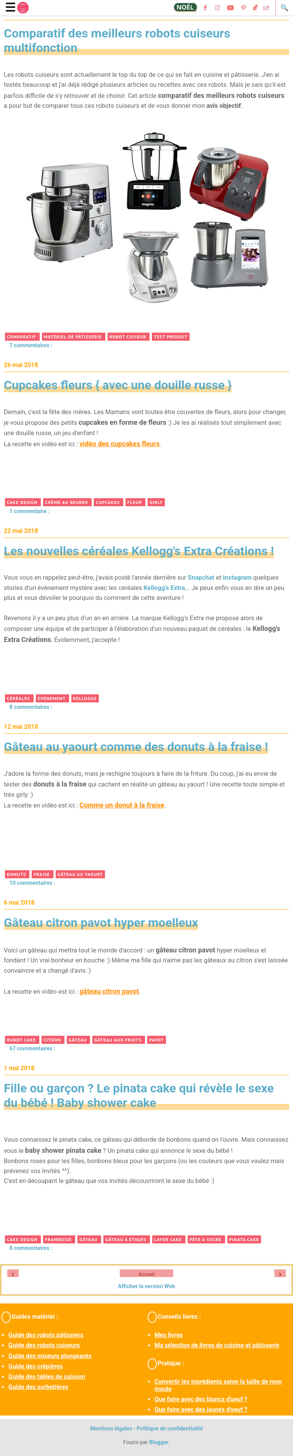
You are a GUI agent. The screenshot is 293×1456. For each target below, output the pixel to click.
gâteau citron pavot (109, 991)
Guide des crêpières (35, 1366)
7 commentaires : (30, 345)
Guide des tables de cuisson (46, 1376)
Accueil (146, 1274)
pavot (156, 1040)
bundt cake (22, 1040)
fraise (42, 874)
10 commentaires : (32, 883)
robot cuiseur (128, 337)
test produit (170, 337)
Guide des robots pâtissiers (45, 1335)
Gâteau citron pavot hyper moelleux (101, 922)
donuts (17, 874)
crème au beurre (67, 502)
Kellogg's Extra (164, 588)
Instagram (237, 577)
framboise (59, 1239)
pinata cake (244, 1239)
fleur (135, 502)
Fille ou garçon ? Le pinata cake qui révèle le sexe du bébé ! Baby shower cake (139, 1095)
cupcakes (108, 502)
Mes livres (169, 1335)
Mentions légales (111, 1428)
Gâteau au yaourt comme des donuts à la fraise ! (136, 746)
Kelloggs (85, 698)
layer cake (169, 1239)
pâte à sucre (206, 1239)
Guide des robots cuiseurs (44, 1345)
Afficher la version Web (146, 1286)
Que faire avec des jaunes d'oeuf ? (201, 1409)
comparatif (22, 337)
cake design (23, 502)
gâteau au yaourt (80, 874)
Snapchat (201, 577)
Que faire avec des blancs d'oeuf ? (201, 1399)
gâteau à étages (126, 1239)
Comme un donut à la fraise (121, 805)
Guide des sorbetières (38, 1387)
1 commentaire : (29, 511)
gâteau (79, 1040)
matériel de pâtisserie (73, 337)
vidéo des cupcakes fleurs (119, 444)
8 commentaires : (30, 707)
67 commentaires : (32, 1048)
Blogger (159, 1442)
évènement (52, 698)
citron (53, 1040)
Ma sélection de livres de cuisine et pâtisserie (217, 1345)
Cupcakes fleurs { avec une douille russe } (118, 385)
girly (156, 502)
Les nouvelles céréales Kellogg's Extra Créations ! (139, 551)
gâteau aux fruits (118, 1040)
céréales (19, 698)
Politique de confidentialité (170, 1428)
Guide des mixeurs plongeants (49, 1356)
